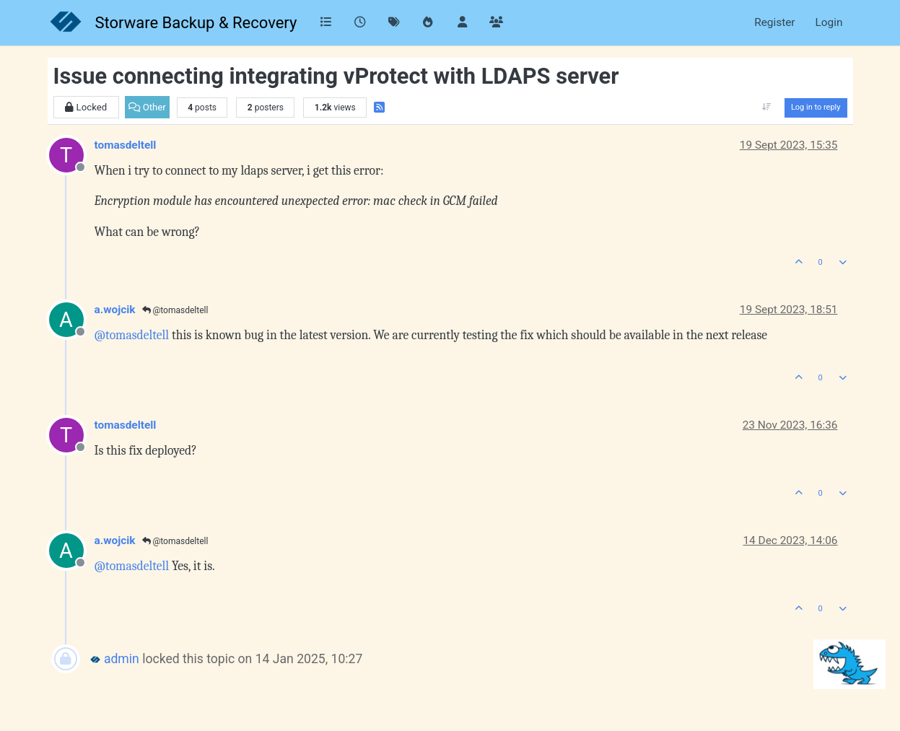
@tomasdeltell (175, 310)
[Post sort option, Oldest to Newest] (766, 108)
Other (147, 107)
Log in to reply (816, 107)
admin (121, 659)
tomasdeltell (126, 145)
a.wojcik (115, 309)
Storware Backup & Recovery (196, 23)
